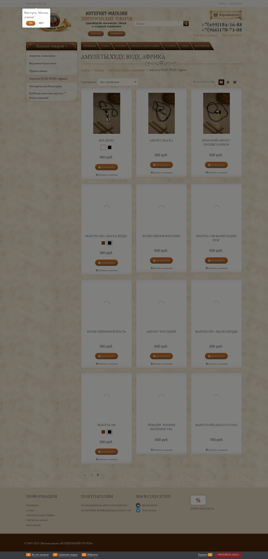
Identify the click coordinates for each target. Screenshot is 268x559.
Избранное (92, 554)
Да (30, 23)
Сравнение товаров (67, 554)
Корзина (202, 554)
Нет (41, 23)
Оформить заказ (228, 554)
